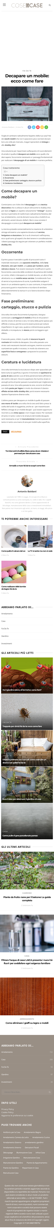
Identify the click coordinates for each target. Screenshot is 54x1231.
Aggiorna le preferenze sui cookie (17, 1115)
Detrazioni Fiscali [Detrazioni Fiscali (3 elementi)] (32, 1147)
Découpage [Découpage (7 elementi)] (8, 1152)
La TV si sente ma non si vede (40, 551)
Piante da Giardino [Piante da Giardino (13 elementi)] (11, 1168)
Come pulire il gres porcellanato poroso (20, 835)
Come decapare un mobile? (16, 175)
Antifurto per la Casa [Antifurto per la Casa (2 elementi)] (11, 1132)
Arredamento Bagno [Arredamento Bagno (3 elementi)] (32, 1132)
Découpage (16, 431)
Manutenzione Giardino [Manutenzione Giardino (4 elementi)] (13, 1162)
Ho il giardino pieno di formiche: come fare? (22, 690)
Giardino (5, 636)
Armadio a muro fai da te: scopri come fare (27, 465)
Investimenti (6, 643)
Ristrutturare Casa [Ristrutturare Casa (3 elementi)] (10, 1173)
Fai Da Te (27, 71)
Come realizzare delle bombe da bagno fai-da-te (13, 587)
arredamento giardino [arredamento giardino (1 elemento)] (34, 1142)
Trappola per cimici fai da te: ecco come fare (22, 726)
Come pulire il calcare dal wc (13, 551)
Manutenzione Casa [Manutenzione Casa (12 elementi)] (31, 1157)
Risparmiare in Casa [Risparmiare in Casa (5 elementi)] (30, 1168)
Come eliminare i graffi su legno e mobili (27, 1023)
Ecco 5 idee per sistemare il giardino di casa (22, 799)
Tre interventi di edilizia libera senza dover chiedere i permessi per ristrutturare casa (27, 452)
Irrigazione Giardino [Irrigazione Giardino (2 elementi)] (11, 1157)
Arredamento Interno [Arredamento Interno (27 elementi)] (12, 1147)
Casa (3, 621)
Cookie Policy (7, 1112)
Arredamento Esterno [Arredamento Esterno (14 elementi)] (12, 1142)
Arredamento (7, 613)
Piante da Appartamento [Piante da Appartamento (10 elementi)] (37, 1162)
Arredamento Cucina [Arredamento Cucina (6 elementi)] (41, 1137)
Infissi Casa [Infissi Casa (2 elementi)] (40, 1152)
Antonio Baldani (8, 127)
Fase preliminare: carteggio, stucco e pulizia (23, 180)
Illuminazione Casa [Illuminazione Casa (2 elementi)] (24, 1152)
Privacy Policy (7, 1109)
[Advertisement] (26, 39)
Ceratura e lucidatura (13, 183)
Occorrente (9, 178)
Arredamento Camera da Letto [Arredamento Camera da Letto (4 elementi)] (16, 1137)
